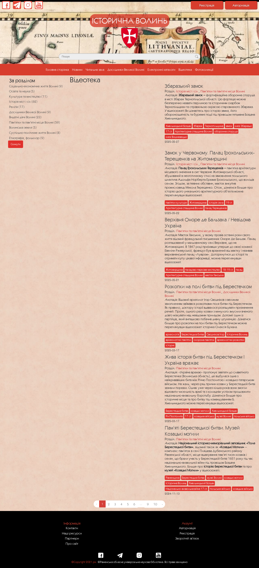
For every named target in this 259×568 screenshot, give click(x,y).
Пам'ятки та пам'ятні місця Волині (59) (34, 122)
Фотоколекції (204, 69)
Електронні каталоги (161, 69)
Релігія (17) (16, 107)
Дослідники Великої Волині (125, 69)
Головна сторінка (58, 69)
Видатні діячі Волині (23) (25, 117)
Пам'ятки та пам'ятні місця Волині (223, 91)
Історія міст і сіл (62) (23, 101)
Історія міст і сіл (187, 91)
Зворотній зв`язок (187, 538)
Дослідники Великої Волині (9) (30, 112)
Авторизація (240, 5)
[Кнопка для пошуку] (196, 56)
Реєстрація (206, 5)
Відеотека (185, 69)
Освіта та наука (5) (21, 91)
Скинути (15, 144)
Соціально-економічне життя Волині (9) (36, 86)
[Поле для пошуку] (129, 56)
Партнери (72, 538)
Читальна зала (95, 69)
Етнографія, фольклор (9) (26, 138)
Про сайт (72, 543)
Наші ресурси (72, 533)
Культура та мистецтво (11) (28, 96)
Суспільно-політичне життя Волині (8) (34, 132)
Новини (77, 69)
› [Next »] (162, 504)
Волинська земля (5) (22, 127)
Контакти (72, 528)
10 (155, 504)
